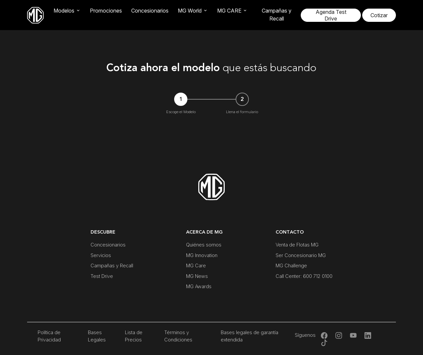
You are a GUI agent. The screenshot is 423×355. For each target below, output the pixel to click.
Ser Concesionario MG (301, 255)
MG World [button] (190, 10)
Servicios (101, 255)
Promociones (106, 10)
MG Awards (199, 286)
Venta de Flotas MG (297, 244)
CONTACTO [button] (290, 232)
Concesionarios (150, 10)
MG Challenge (291, 265)
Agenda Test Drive (331, 15)
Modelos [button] (64, 10)
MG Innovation (201, 255)
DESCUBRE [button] (103, 232)
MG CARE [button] (229, 10)
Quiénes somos (203, 244)
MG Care (196, 265)
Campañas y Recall (276, 14)
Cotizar (379, 15)
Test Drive (102, 276)
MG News (197, 276)
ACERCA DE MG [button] (204, 232)
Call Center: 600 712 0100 (304, 276)
